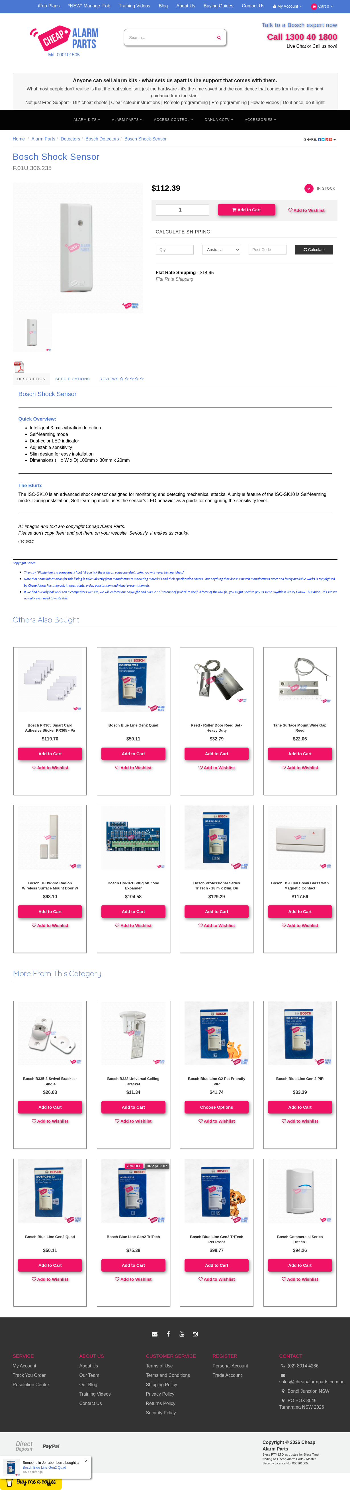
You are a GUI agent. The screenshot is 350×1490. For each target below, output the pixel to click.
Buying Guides (218, 5)
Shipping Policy (161, 1384)
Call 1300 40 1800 (302, 37)
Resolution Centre (31, 1384)
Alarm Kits (87, 120)
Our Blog (88, 1384)
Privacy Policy (160, 1394)
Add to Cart (246, 209)
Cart (322, 6)
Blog (163, 5)
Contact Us (253, 5)
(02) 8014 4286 (299, 1366)
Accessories (261, 120)
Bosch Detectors (102, 138)
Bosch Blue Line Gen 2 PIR (300, 1079)
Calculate (314, 249)
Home (19, 138)
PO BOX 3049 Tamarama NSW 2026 (301, 1404)
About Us (185, 5)
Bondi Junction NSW (304, 1391)
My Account (287, 6)
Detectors (70, 138)
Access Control (173, 120)
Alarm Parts (127, 120)
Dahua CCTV (219, 120)
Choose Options (216, 1107)
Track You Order (29, 1375)
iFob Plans (49, 5)
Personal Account (230, 1365)
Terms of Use (159, 1365)
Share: (320, 140)
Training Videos (134, 5)
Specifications (72, 379)
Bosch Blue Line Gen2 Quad (133, 725)
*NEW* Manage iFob (89, 5)
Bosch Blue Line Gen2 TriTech (133, 1237)
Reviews (122, 379)
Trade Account (227, 1375)
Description (31, 379)
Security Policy (161, 1412)
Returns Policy (160, 1403)
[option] (78, 248)
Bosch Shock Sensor (145, 138)
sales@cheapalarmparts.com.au (308, 1378)
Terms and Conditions (168, 1375)
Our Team (89, 1375)
